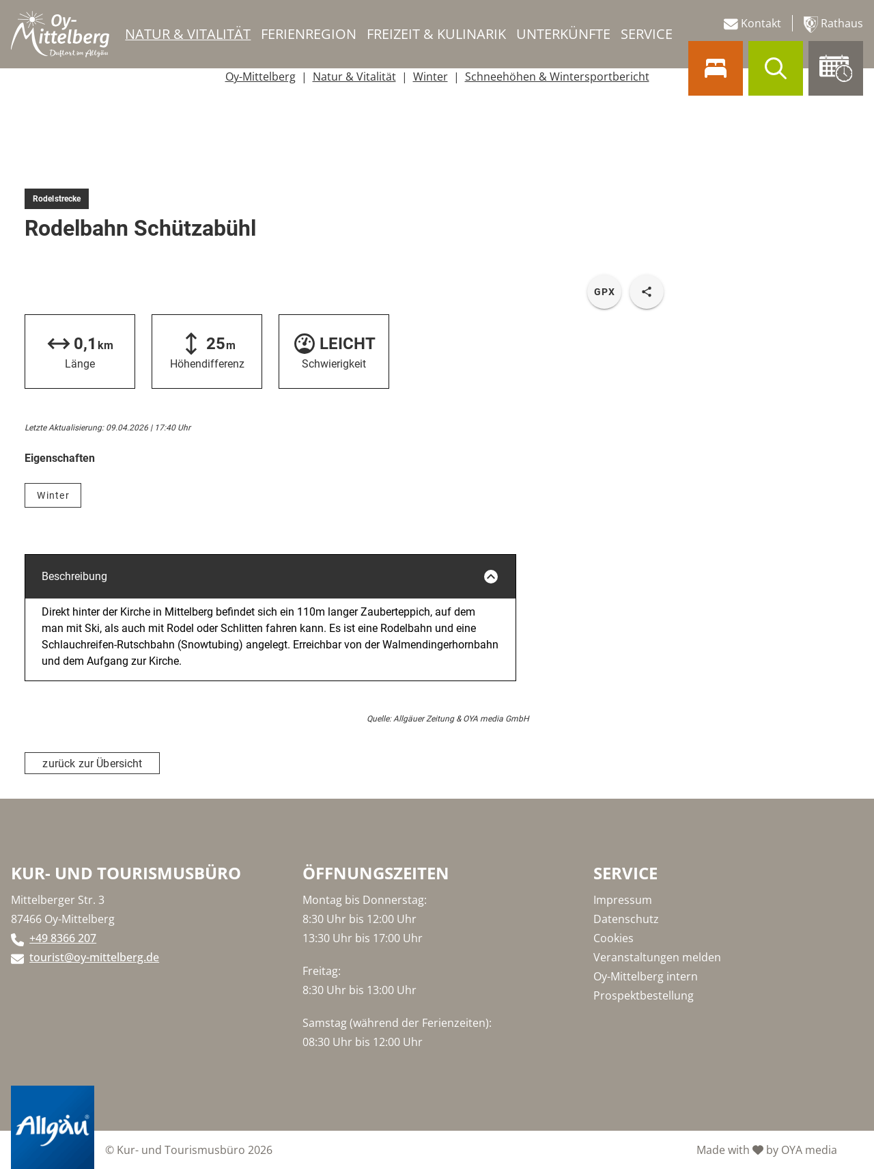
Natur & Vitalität (354, 76)
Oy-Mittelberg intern (645, 976)
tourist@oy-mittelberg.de (94, 957)
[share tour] (647, 292)
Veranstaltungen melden (657, 957)
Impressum (622, 899)
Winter (430, 76)
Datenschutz (626, 918)
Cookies (613, 938)
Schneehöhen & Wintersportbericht (557, 76)
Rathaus (833, 24)
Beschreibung (270, 577)
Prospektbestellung (643, 995)
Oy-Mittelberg (260, 76)
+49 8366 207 (62, 938)
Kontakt (752, 23)
